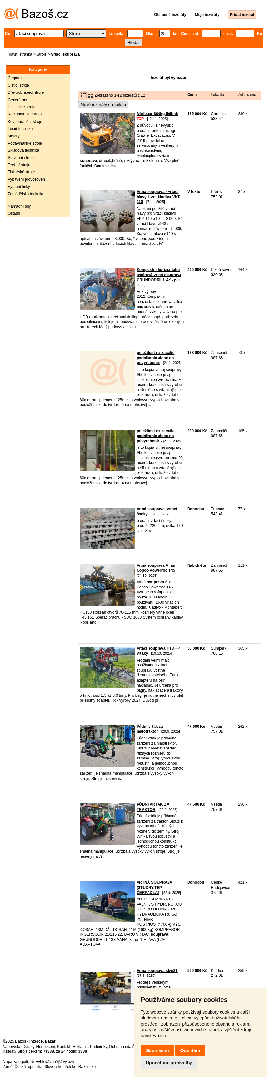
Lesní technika (20, 128)
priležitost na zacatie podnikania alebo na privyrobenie (155, 357)
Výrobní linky (19, 186)
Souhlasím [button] (157, 1050)
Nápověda (11, 1046)
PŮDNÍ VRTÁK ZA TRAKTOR (153, 807)
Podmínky (98, 1046)
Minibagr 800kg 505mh (157, 114)
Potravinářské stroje (25, 143)
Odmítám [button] (190, 1050)
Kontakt (63, 1046)
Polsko (70, 1066)
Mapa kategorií (15, 1062)
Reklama (80, 1046)
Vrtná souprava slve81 (157, 970)
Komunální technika (25, 114)
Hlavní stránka (19, 54)
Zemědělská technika (26, 194)
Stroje (41, 54)
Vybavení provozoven (26, 179)
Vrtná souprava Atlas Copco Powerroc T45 (156, 568)
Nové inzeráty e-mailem (103, 104)
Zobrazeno (247, 94)
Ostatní (14, 213)
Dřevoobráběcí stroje (26, 92)
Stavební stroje (21, 158)
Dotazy (28, 1046)
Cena (192, 94)
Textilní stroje (19, 165)
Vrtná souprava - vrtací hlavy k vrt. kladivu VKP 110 (158, 196)
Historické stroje (21, 107)
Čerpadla (16, 78)
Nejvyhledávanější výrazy (52, 1062)
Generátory (17, 100)
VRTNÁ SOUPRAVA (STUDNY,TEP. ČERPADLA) (154, 887)
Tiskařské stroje (21, 172)
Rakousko (87, 1066)
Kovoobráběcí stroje (25, 121)
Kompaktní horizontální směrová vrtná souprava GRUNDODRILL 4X (159, 274)
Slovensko (53, 1066)
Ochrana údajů (122, 1046)
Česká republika (28, 1066)
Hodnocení (45, 1046)
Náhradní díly (19, 206)
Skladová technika (23, 150)
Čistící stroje (18, 85)
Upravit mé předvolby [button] (169, 1062)
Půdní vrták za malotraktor (150, 729)
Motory (14, 136)
